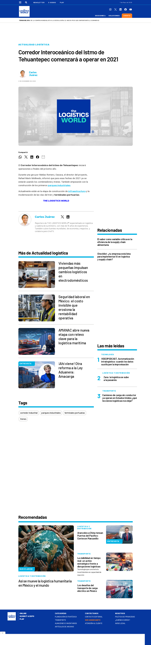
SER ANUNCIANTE (92, 620)
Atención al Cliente (93, 623)
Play (62, 2)
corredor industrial (29, 413)
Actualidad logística (34, 44)
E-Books (52, 2)
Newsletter (39, 2)
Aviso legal (120, 623)
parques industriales (59, 185)
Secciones (100, 16)
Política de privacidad (125, 617)
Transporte (60, 620)
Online (23, 614)
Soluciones (114, 16)
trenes (23, 419)
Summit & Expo (27, 616)
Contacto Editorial (93, 617)
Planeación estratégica (66, 617)
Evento (127, 16)
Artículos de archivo (64, 627)
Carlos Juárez (33, 74)
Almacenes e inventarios (66, 623)
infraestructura (77, 191)
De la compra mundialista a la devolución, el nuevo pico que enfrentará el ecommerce (65, 20)
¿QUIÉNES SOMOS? (122, 620)
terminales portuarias (74, 413)
